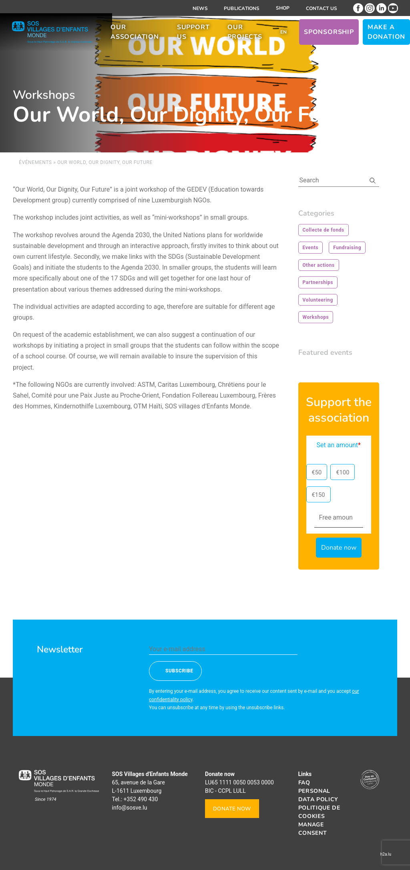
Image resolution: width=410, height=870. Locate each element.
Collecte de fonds (323, 230)
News (200, 8)
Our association (135, 35)
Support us (193, 35)
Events (311, 247)
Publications (242, 8)
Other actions (319, 265)
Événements (35, 162)
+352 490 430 (141, 799)
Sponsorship (329, 35)
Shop (283, 8)
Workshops (316, 317)
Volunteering (318, 300)
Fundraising (347, 247)
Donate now (232, 808)
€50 (317, 472)
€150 (318, 494)
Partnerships (318, 282)
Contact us (321, 8)
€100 (342, 472)
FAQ (304, 782)
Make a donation (386, 35)
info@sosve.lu (129, 807)
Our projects (244, 35)
